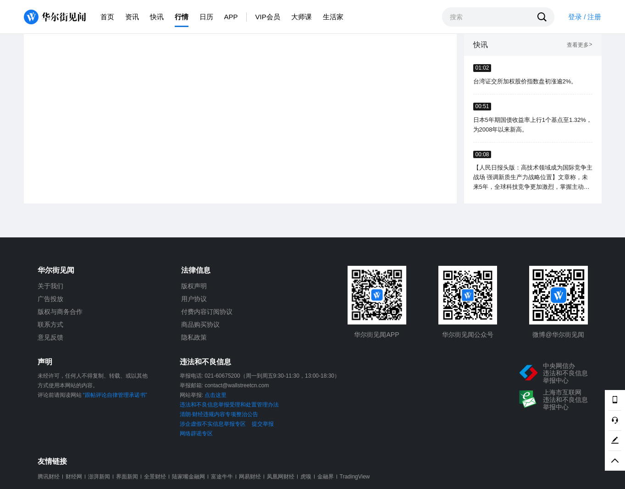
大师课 (301, 17)
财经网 (74, 476)
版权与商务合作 (60, 311)
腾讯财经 (49, 476)
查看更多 (579, 45)
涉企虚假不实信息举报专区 (213, 424)
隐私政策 (194, 337)
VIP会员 (267, 17)
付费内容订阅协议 (206, 311)
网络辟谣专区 (196, 433)
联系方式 (50, 324)
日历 (206, 17)
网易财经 (250, 476)
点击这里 (216, 395)
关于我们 (50, 286)
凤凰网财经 (280, 476)
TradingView (355, 476)
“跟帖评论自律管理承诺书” (115, 395)
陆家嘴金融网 (188, 476)
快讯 (157, 17)
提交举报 (263, 424)
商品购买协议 (200, 324)
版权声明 (194, 286)
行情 (181, 17)
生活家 (333, 17)
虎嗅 (305, 476)
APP (231, 17)
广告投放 (50, 298)
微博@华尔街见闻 (558, 334)
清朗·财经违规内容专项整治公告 (219, 414)
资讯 (132, 17)
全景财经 (155, 476)
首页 (107, 17)
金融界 (325, 476)
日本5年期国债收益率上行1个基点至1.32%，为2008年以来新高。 (532, 124)
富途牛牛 (222, 476)
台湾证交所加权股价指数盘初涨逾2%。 (525, 81)
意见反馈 (50, 337)
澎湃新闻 (99, 476)
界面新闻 (127, 476)
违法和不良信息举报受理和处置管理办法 (229, 404)
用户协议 (194, 298)
